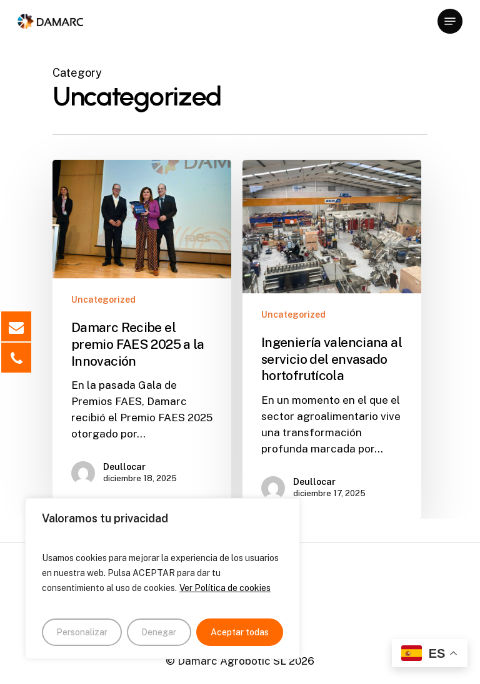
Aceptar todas (240, 632)
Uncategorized (103, 300)
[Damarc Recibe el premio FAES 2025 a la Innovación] (141, 332)
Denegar (158, 632)
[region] (162, 578)
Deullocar (124, 467)
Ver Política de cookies (225, 588)
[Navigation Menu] (450, 21)
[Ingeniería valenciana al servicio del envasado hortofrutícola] (331, 339)
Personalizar (82, 632)
